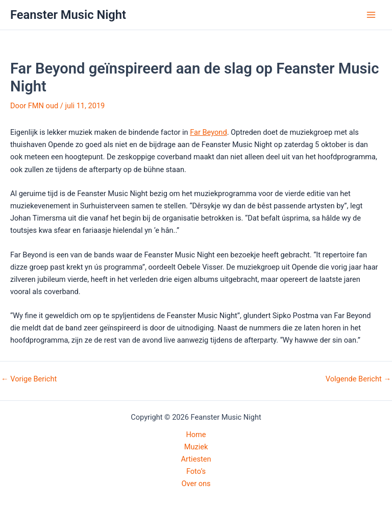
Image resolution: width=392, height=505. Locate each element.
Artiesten (196, 459)
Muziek (196, 446)
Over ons (195, 483)
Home (196, 434)
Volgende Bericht (358, 379)
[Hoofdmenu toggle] (371, 15)
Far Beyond (208, 132)
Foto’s (196, 471)
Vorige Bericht (29, 379)
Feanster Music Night (68, 15)
